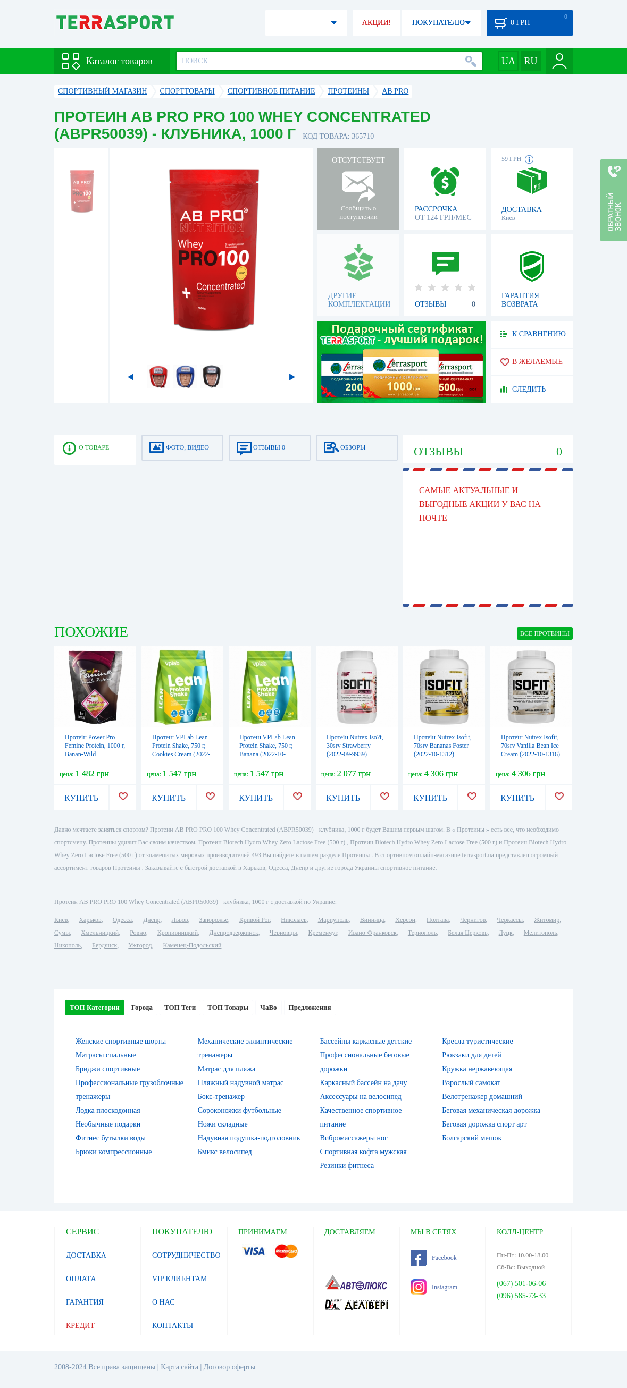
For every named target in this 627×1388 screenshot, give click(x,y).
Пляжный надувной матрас (240, 1083)
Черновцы (283, 932)
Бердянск (104, 945)
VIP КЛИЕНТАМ (179, 1279)
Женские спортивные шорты (121, 1041)
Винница (372, 920)
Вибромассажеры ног (354, 1138)
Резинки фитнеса (347, 1166)
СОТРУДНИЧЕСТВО (186, 1255)
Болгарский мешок (471, 1138)
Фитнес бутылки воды (111, 1138)
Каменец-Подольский (192, 945)
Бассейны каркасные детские (366, 1041)
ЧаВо (268, 1007)
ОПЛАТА (81, 1279)
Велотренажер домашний (482, 1097)
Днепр (151, 920)
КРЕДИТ (80, 1326)
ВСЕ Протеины (545, 633)
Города (142, 1007)
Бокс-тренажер (221, 1097)
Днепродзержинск (233, 932)
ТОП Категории (95, 1007)
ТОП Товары (227, 1007)
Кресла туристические (477, 1041)
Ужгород (140, 945)
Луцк (506, 932)
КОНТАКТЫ (172, 1326)
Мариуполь (333, 920)
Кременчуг (322, 932)
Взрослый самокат (471, 1083)
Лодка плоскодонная (108, 1110)
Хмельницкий (100, 932)
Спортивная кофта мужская (363, 1152)
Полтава (438, 920)
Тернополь (422, 932)
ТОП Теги (180, 1007)
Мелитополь (540, 932)
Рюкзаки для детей (471, 1055)
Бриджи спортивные (108, 1069)
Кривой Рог (254, 920)
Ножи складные (223, 1124)
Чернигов (473, 920)
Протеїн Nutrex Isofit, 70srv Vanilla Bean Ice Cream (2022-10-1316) (530, 745)
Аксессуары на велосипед (361, 1097)
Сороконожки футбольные (239, 1110)
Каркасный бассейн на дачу (363, 1083)
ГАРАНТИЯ (85, 1302)
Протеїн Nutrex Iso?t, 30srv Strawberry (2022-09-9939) (355, 745)
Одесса (122, 920)
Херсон (405, 920)
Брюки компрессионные (114, 1152)
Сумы (62, 932)
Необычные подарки (108, 1124)
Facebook (434, 1258)
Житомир (546, 920)
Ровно (138, 932)
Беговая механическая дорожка (491, 1110)
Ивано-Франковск (372, 932)
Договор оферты (230, 1367)
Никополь (67, 945)
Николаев (293, 920)
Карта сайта (179, 1367)
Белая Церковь (467, 932)
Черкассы (510, 920)
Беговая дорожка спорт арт (484, 1124)
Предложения (310, 1007)
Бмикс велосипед (225, 1152)
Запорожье (213, 920)
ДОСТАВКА (86, 1255)
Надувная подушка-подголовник (249, 1138)
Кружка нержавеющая (477, 1069)
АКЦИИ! (376, 23)
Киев (61, 920)
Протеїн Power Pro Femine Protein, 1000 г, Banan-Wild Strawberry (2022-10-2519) (95, 754)
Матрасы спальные (106, 1055)
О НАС (163, 1302)
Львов (180, 920)
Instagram (434, 1287)
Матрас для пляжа (226, 1069)
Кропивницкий (177, 932)
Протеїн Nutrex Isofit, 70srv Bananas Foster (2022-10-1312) (443, 745)
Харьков (90, 920)
